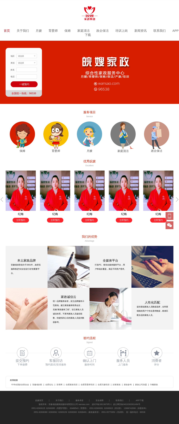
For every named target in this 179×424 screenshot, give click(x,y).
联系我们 (159, 30)
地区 (13, 56)
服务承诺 (79, 400)
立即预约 (20, 220)
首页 (7, 30)
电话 (13, 76)
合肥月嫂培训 (103, 384)
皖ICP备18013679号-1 (102, 404)
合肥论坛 (49, 384)
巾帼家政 (154, 384)
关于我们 (23, 30)
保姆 (67, 30)
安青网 (59, 384)
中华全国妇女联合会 (20, 384)
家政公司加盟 (141, 384)
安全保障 (99, 400)
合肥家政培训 (71, 384)
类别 (13, 63)
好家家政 (117, 384)
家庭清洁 (83, 30)
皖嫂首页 (39, 400)
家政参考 (128, 384)
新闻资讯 (140, 30)
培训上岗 (121, 30)
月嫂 (39, 30)
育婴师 (53, 30)
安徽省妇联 (37, 384)
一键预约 (24, 84)
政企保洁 (102, 30)
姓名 (13, 70)
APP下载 (140, 400)
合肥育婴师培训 (87, 384)
